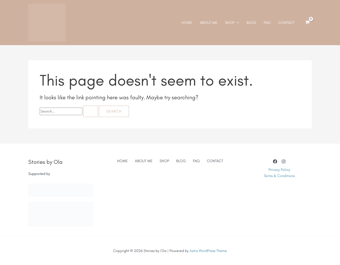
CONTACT (215, 161)
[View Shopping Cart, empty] (307, 22)
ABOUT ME (144, 161)
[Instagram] (283, 161)
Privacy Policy (279, 169)
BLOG (181, 161)
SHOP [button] (164, 161)
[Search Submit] (90, 111)
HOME (122, 161)
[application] (236, 23)
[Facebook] (275, 161)
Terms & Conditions (279, 176)
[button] (232, 23)
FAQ (196, 161)
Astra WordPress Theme (208, 250)
